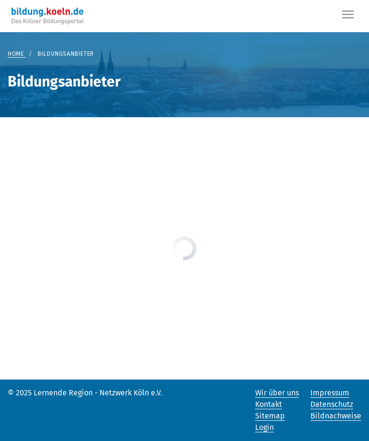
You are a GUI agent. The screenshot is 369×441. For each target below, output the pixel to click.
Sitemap (270, 415)
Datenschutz (331, 404)
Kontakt (268, 404)
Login (264, 427)
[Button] (348, 16)
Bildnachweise (335, 415)
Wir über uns (277, 392)
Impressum (329, 392)
